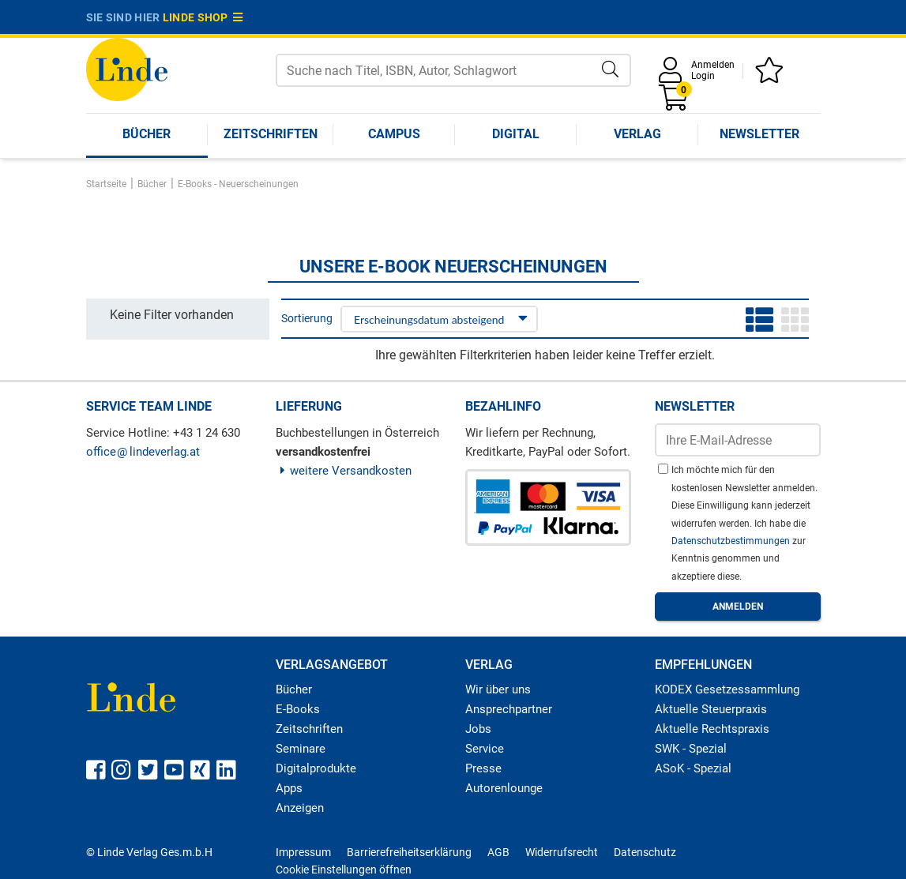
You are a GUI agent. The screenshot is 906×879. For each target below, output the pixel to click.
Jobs (478, 729)
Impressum (303, 852)
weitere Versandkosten (344, 471)
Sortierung (307, 318)
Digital (515, 133)
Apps (289, 788)
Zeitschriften (271, 133)
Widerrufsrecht (561, 852)
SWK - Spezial (691, 749)
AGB (498, 852)
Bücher (146, 133)
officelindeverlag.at (143, 452)
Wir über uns (498, 689)
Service (484, 749)
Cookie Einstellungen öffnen (344, 869)
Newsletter (759, 133)
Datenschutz (645, 852)
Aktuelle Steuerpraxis (711, 709)
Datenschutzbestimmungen (731, 541)
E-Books (298, 709)
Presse (483, 768)
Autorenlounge (504, 788)
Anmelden (713, 64)
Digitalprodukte (316, 768)
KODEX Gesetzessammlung (727, 689)
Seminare (300, 749)
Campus (394, 133)
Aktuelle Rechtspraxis (712, 729)
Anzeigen (300, 808)
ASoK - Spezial (693, 768)
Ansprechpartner (508, 709)
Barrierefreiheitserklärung (409, 852)
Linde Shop (203, 17)
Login (703, 75)
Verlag (637, 133)
